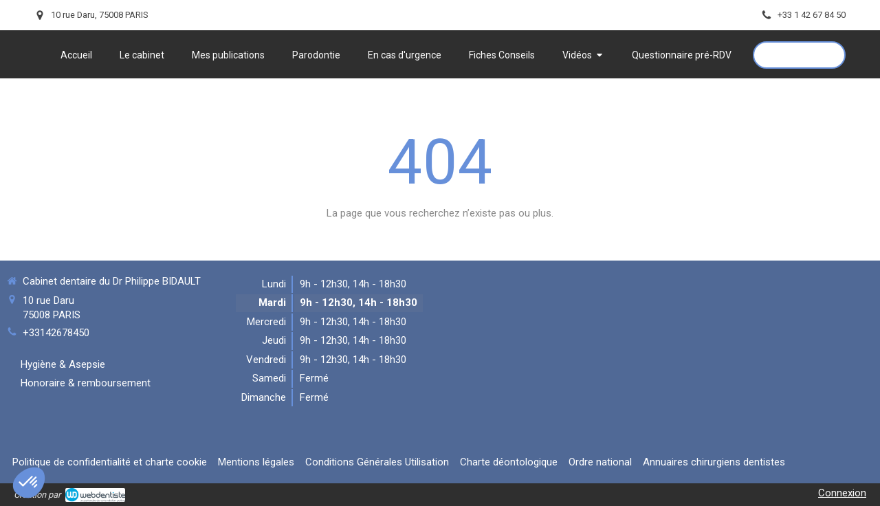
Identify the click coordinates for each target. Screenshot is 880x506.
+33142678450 (56, 333)
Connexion (842, 493)
